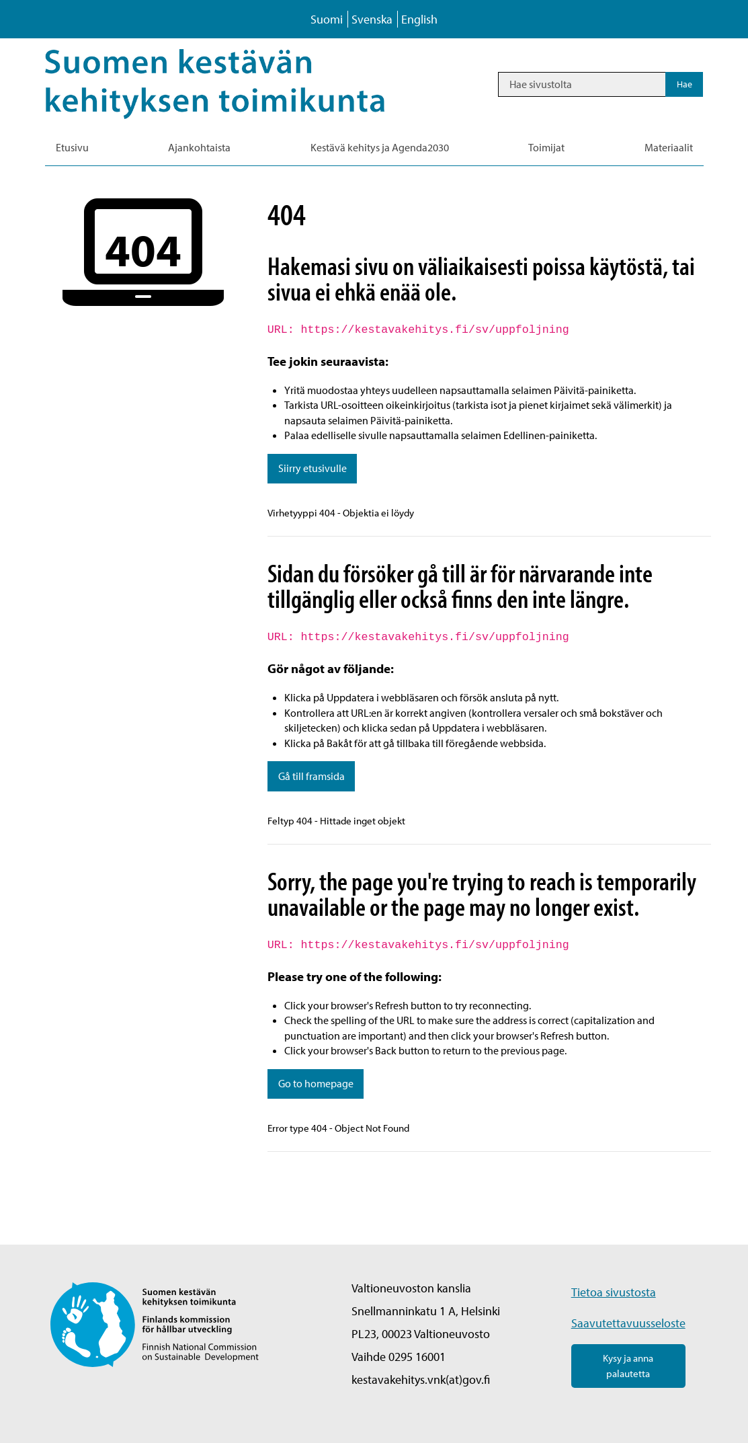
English (419, 19)
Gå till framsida (311, 776)
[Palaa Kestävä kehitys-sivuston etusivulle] (233, 84)
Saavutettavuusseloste (628, 1323)
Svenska (371, 19)
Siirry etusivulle (312, 468)
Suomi (326, 19)
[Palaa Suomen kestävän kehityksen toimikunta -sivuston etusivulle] (154, 1323)
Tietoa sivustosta (613, 1292)
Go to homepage (316, 1083)
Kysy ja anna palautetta (628, 1366)
